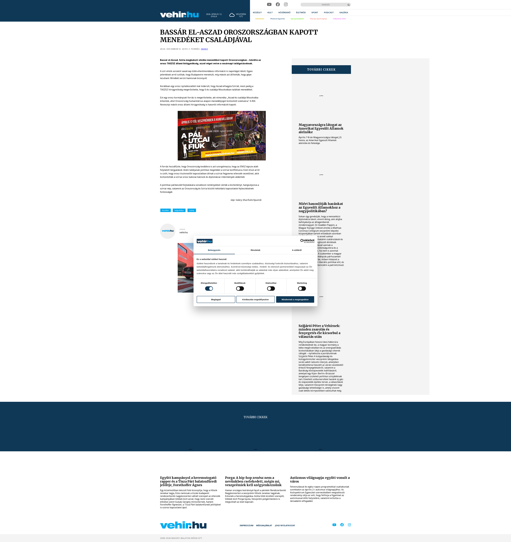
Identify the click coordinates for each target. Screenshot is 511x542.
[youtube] (269, 4)
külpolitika (179, 210)
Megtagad (216, 299)
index (204, 49)
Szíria (191, 210)
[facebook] (278, 4)
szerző (182, 229)
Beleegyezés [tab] (214, 250)
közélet (165, 210)
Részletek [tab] (255, 250)
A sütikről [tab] (297, 250)
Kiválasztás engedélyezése (255, 299)
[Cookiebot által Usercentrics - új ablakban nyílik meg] (302, 241)
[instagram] (286, 4)
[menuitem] (257, 12)
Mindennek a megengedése (295, 299)
